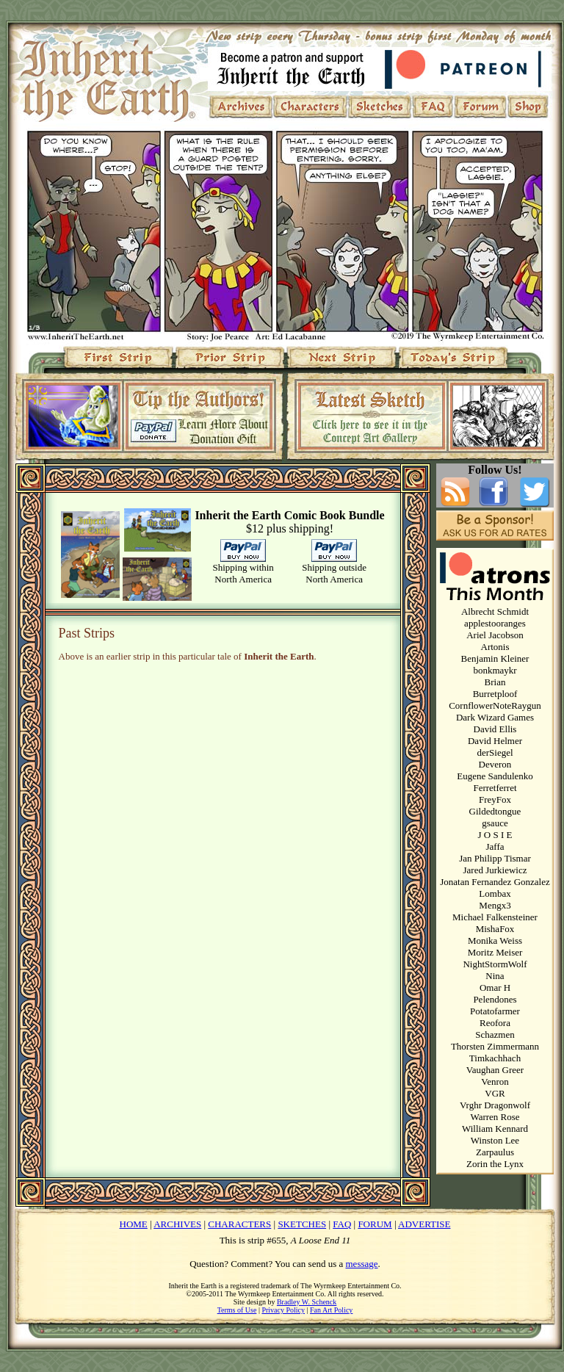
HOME (134, 1224)
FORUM (374, 1224)
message (362, 1263)
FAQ (342, 1224)
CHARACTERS (239, 1224)
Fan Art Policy (331, 1310)
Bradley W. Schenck (306, 1302)
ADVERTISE (424, 1224)
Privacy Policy (283, 1310)
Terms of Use (237, 1310)
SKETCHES (302, 1224)
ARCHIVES (177, 1224)
